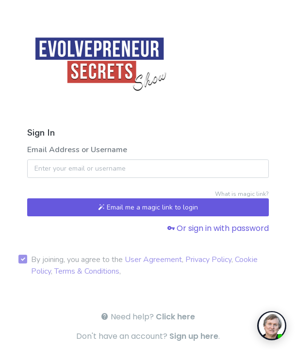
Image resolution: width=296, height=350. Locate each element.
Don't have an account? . (148, 336)
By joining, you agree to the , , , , (144, 265)
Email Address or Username (77, 149)
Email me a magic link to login (148, 207)
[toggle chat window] (271, 325)
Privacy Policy (208, 259)
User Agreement (153, 259)
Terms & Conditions (86, 271)
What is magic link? (242, 194)
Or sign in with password (218, 228)
